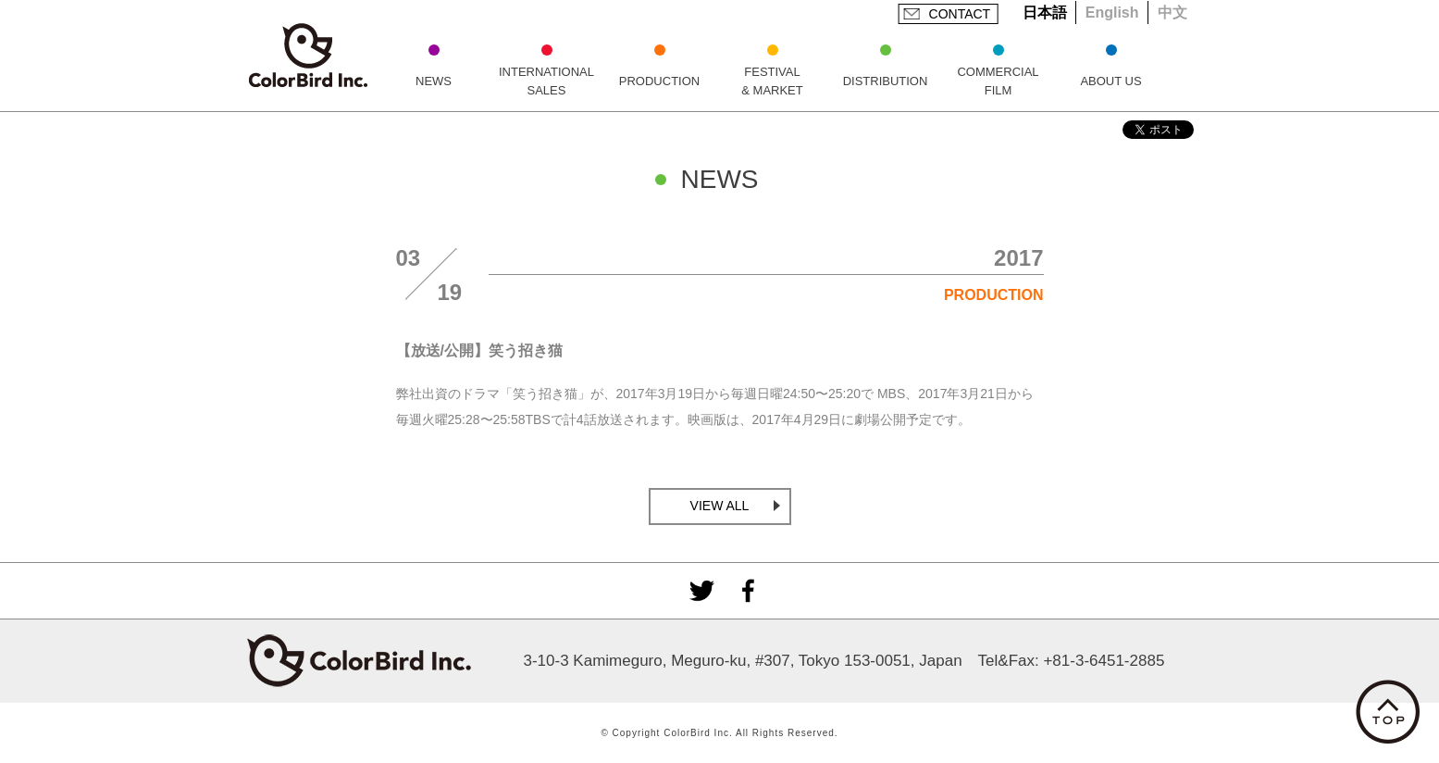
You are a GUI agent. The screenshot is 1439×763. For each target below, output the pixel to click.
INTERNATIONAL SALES (546, 81)
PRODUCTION (659, 81)
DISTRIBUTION (885, 81)
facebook (747, 590)
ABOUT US (1110, 81)
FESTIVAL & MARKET (771, 81)
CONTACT (960, 13)
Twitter (701, 590)
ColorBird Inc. (308, 56)
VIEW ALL (720, 505)
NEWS (434, 81)
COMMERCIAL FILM (997, 81)
